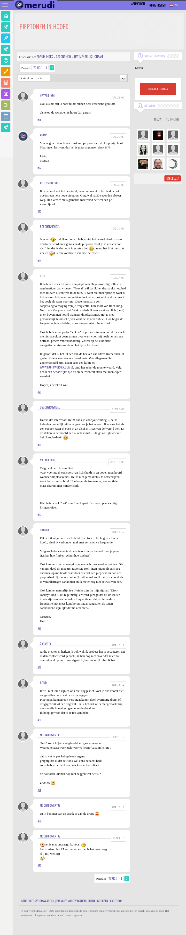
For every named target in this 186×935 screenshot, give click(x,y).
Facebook (116, 900)
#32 (39, 821)
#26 (39, 445)
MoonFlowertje (50, 735)
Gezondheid (63, 56)
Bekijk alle (172, 178)
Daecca (44, 530)
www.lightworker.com (55, 367)
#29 (39, 668)
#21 (39, 120)
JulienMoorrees (50, 183)
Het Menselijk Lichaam (88, 56)
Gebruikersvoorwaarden (37, 900)
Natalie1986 (47, 95)
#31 (39, 790)
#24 (39, 261)
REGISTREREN (158, 88)
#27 (39, 515)
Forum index (45, 56)
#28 (39, 628)
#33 (39, 866)
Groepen (102, 900)
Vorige (37, 68)
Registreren (157, 5)
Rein (42, 276)
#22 (39, 168)
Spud (43, 683)
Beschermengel (50, 226)
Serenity (45, 643)
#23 (39, 211)
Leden (91, 900)
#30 (39, 720)
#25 (39, 392)
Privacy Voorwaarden (71, 900)
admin (43, 135)
